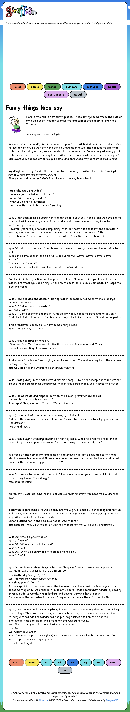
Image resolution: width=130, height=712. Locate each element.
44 (98, 662)
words (52, 87)
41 (59, 662)
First (16, 662)
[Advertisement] (65, 53)
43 (85, 662)
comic (35, 87)
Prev (32, 662)
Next (113, 662)
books (112, 87)
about (78, 94)
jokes (17, 87)
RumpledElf (112, 700)
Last (65, 670)
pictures (93, 87)
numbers (72, 87)
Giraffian (43, 700)
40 (46, 662)
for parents (56, 94)
